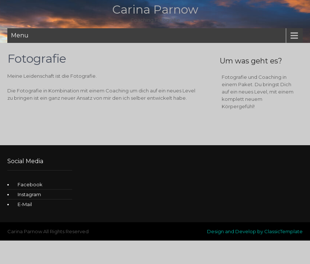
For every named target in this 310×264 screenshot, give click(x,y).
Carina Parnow (155, 9)
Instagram (29, 194)
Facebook (30, 184)
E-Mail (25, 204)
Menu (20, 35)
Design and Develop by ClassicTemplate (255, 231)
